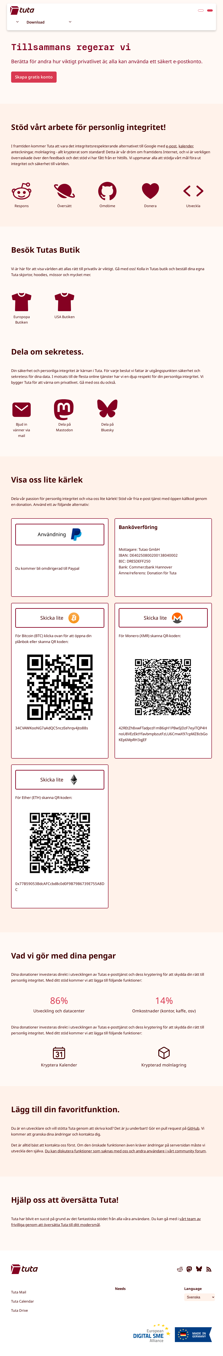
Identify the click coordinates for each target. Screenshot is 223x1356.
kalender (186, 145)
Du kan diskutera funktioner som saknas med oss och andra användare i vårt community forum (125, 1150)
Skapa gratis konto (34, 77)
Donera (150, 194)
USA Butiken (64, 305)
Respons (21, 194)
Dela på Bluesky (107, 415)
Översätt (64, 194)
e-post (171, 145)
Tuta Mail (18, 1292)
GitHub (193, 1128)
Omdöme (107, 194)
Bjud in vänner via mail (21, 418)
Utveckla (193, 194)
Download (36, 22)
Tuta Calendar (22, 1301)
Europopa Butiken (21, 308)
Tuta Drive (19, 1310)
